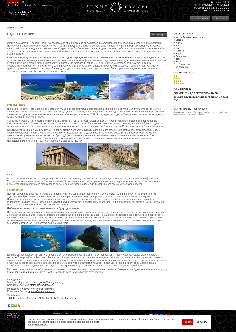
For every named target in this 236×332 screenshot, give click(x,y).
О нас (10, 5)
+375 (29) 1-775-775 (65, 298)
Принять (188, 322)
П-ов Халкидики (181, 67)
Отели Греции (181, 72)
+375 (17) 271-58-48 (41, 298)
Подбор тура (158, 34)
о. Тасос (177, 59)
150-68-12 (208, 8)
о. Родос (177, 53)
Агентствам (13, 2)
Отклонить (201, 322)
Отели (36, 5)
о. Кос (176, 45)
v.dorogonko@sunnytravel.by (48, 282)
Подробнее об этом (88, 322)
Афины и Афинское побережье (188, 37)
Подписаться (220, 18)
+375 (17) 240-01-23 (18, 298)
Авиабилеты (46, 5)
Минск (226, 2)
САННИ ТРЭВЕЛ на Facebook (190, 108)
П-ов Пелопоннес (181, 64)
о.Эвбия (177, 61)
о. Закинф (178, 40)
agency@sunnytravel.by (41, 291)
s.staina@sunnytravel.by (41, 285)
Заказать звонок (200, 18)
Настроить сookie (37, 324)
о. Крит (176, 48)
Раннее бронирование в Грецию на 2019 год (200, 99)
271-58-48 (223, 5)
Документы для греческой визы (195, 93)
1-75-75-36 (222, 8)
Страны (28, 5)
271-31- (206, 5)
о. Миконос (178, 51)
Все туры (19, 5)
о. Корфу (177, 42)
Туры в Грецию (182, 89)
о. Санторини (179, 56)
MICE (22, 2)
